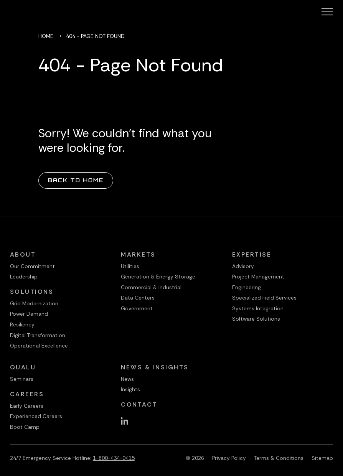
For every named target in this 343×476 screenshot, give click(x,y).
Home (45, 36)
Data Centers (138, 297)
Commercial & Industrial (151, 287)
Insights (130, 389)
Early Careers (26, 405)
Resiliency (22, 324)
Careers (27, 394)
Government (137, 308)
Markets (138, 254)
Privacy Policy (229, 458)
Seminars (21, 379)
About (23, 254)
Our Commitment (32, 266)
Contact (139, 404)
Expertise (252, 254)
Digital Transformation (37, 335)
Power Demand (29, 313)
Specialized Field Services (264, 297)
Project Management (258, 276)
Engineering (246, 287)
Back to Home (76, 180)
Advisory (243, 266)
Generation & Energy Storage (158, 276)
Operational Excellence (39, 345)
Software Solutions (256, 318)
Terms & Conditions (278, 458)
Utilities (130, 266)
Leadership (24, 276)
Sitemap (322, 458)
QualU (23, 367)
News (127, 379)
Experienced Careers (36, 416)
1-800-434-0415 (114, 458)
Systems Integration (258, 308)
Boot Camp (25, 426)
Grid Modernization (34, 303)
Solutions (32, 292)
